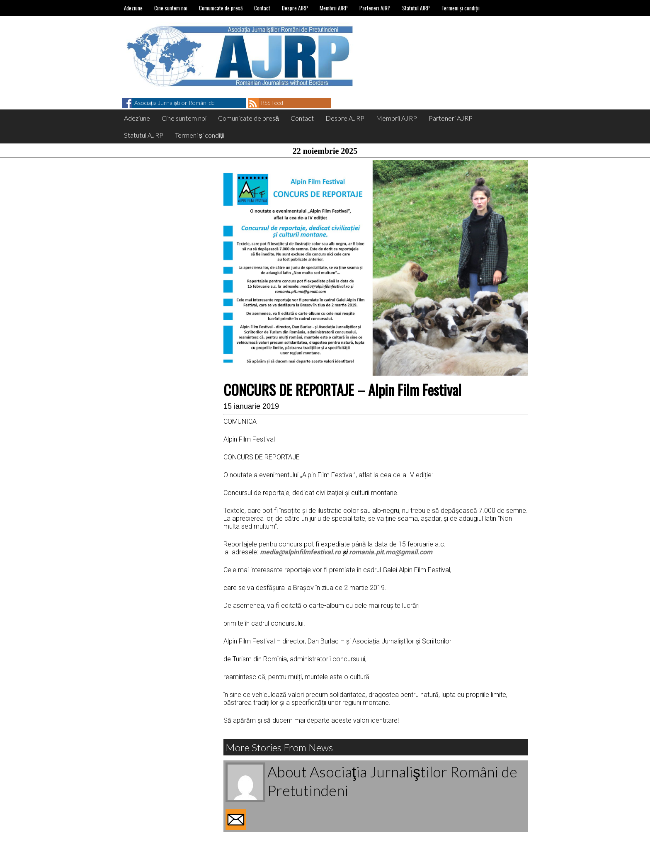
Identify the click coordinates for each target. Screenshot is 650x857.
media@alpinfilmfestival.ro (300, 552)
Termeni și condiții (460, 8)
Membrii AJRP (334, 8)
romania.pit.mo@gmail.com (390, 552)
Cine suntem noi (170, 8)
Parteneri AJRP (374, 8)
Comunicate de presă (221, 8)
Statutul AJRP (416, 8)
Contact (262, 8)
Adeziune (133, 8)
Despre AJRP (295, 8)
